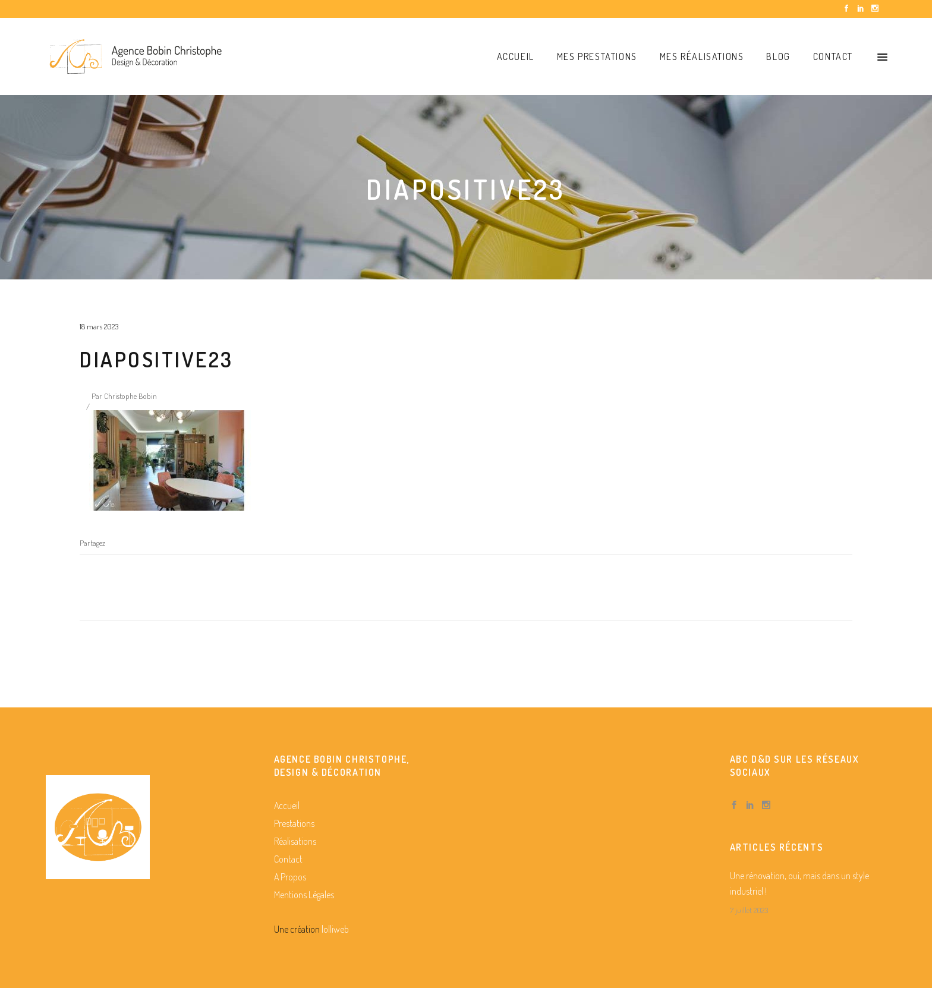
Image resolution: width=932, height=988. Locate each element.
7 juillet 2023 (749, 910)
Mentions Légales (304, 895)
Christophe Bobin (130, 396)
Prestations (294, 823)
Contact (288, 859)
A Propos (290, 877)
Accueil (287, 805)
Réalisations (295, 841)
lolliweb (335, 929)
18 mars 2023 (99, 326)
